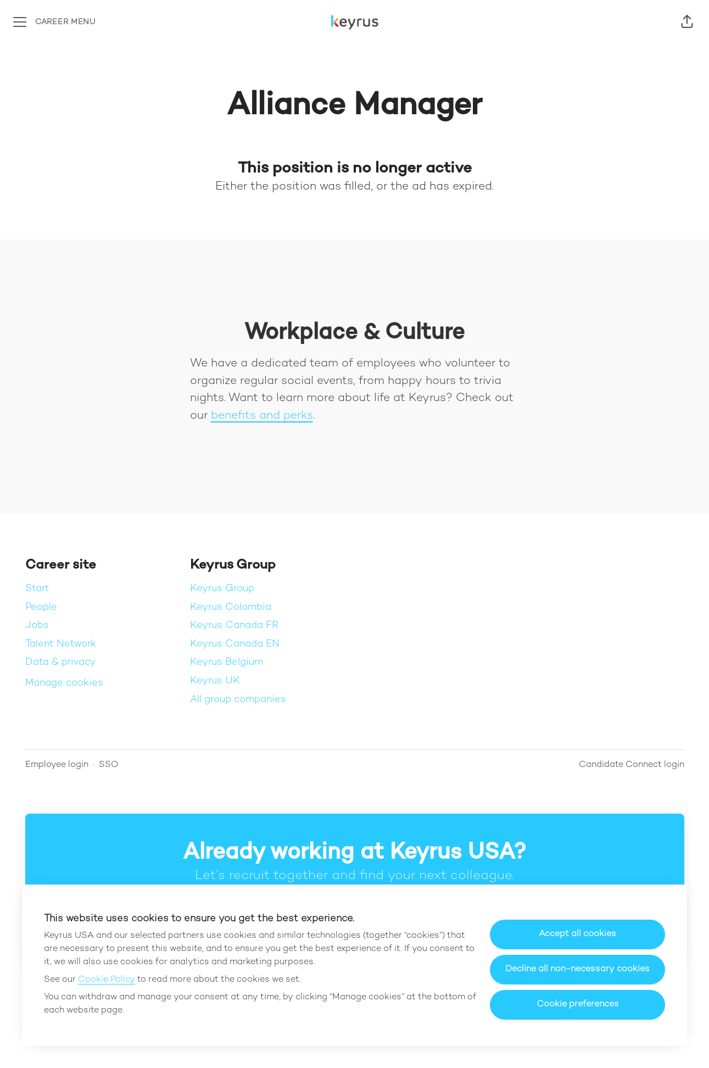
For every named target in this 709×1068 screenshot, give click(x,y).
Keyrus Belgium (226, 662)
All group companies (238, 699)
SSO (109, 765)
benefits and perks (262, 416)
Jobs (37, 625)
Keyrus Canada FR (234, 625)
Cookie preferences (578, 1004)
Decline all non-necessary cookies (577, 969)
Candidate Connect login (631, 765)
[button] (687, 22)
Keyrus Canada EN (235, 644)
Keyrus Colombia (230, 607)
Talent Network (60, 644)
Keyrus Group (222, 588)
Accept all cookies (577, 934)
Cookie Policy (106, 979)
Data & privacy (60, 662)
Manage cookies (64, 683)
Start (37, 588)
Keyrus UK (215, 681)
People (41, 607)
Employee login (56, 765)
